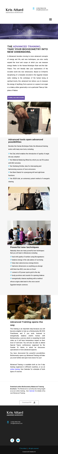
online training (15, 369)
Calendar (32, 391)
